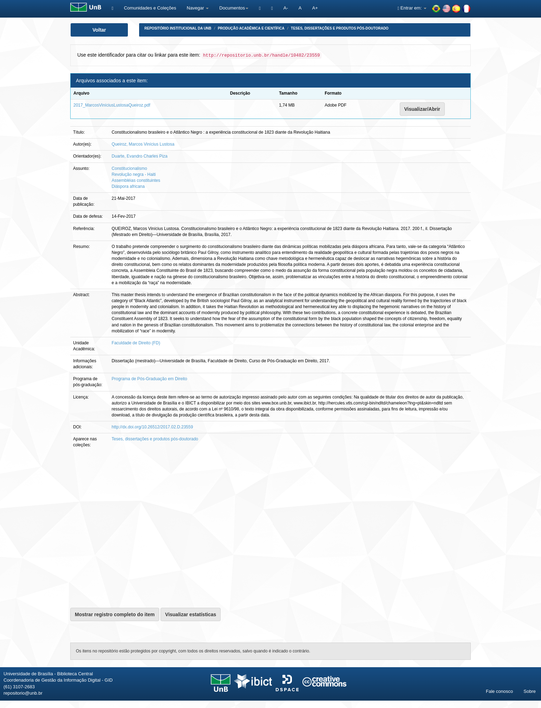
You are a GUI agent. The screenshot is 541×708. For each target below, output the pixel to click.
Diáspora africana (128, 186)
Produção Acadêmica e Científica (251, 28)
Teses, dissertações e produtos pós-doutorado (340, 28)
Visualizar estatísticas (190, 614)
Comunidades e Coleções (150, 8)
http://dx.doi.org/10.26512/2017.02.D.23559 (152, 427)
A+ (315, 8)
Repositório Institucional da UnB (177, 28)
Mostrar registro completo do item (115, 614)
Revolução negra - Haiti (134, 174)
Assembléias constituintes (136, 180)
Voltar (99, 30)
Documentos (233, 8)
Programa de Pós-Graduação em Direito (149, 378)
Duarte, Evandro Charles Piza (140, 156)
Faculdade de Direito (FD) (136, 342)
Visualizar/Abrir (422, 109)
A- (285, 8)
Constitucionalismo (129, 168)
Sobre (529, 691)
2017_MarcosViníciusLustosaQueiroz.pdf (111, 105)
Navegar (198, 8)
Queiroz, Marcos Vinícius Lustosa (143, 144)
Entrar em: (411, 8)
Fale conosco (499, 691)
